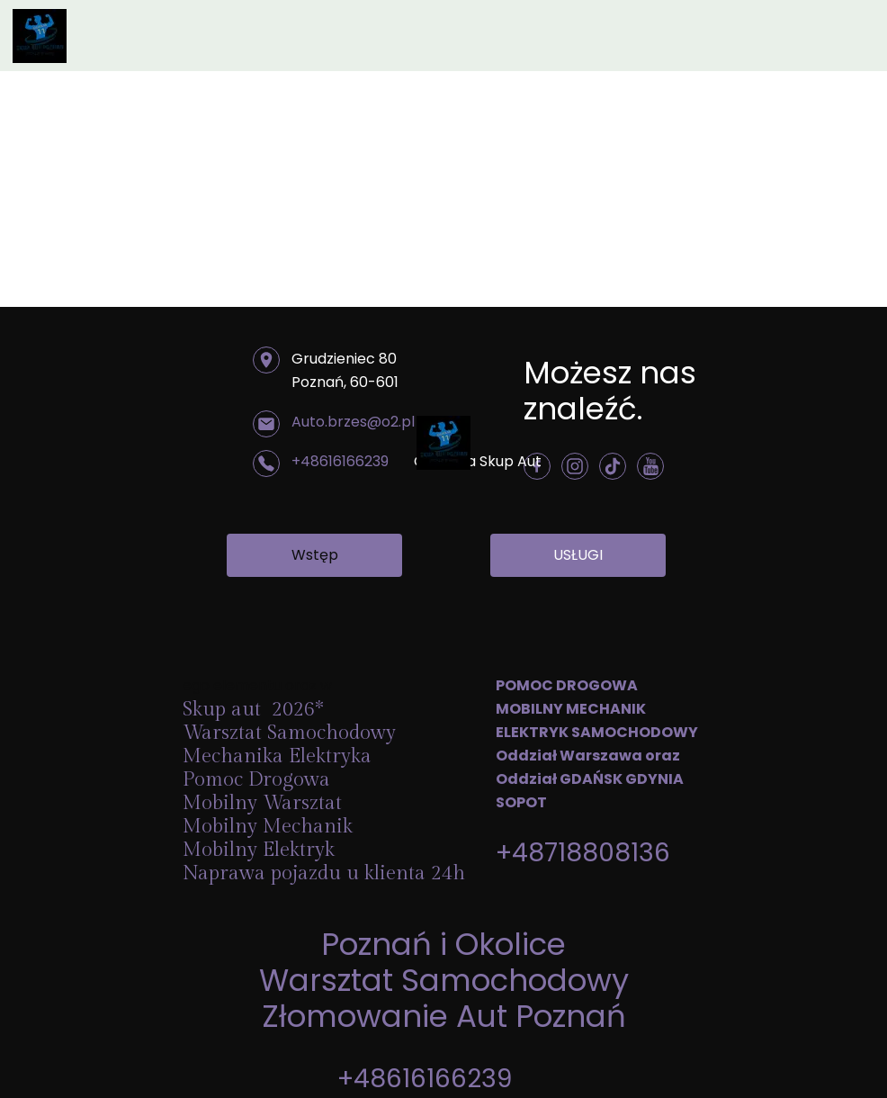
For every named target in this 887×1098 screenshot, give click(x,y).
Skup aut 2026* (253, 709)
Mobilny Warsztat (265, 802)
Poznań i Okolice (443, 944)
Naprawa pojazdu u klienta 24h (324, 873)
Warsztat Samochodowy (444, 980)
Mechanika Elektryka (280, 756)
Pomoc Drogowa (259, 779)
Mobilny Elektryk (261, 849)
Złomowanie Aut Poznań (444, 1016)
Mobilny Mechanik (268, 826)
